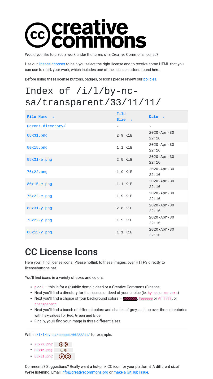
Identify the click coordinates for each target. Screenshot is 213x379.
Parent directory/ (46, 126)
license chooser (52, 64)
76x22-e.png (39, 196)
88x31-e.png (39, 159)
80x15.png (37, 147)
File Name (37, 117)
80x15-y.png (39, 232)
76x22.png (37, 172)
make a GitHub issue (130, 372)
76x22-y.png (39, 220)
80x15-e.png (39, 184)
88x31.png (37, 135)
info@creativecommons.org (84, 372)
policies (149, 79)
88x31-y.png (39, 208)
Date (153, 117)
